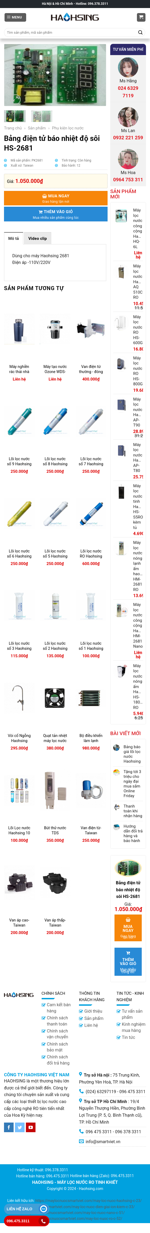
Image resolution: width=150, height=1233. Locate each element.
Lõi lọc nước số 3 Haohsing (19, 646)
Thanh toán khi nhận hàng (133, 811)
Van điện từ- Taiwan (91, 830)
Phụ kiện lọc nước (68, 128)
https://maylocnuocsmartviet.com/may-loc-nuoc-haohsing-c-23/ (88, 1201)
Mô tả (13, 238)
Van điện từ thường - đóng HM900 (91, 371)
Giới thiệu (93, 1011)
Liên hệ (91, 1025)
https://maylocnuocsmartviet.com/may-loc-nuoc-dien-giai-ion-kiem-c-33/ (74, 1207)
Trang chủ (13, 128)
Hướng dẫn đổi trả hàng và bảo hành (133, 833)
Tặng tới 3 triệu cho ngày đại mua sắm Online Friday (132, 783)
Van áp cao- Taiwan (19, 923)
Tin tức (128, 1037)
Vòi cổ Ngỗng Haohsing (19, 738)
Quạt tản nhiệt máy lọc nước (55, 738)
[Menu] (15, 17)
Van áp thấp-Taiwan (55, 923)
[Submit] (140, 32)
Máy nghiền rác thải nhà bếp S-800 (19, 371)
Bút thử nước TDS (55, 830)
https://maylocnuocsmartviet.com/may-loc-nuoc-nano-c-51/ (75, 1213)
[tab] (13, 238)
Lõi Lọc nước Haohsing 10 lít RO (19, 833)
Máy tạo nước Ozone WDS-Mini (55, 371)
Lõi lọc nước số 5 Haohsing (55, 554)
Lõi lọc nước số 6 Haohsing (19, 554)
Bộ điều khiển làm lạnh (91, 738)
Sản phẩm (37, 128)
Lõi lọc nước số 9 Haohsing (19, 461)
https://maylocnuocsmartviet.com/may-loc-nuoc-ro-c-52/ (75, 1218)
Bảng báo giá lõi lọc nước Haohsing (132, 754)
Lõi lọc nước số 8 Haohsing (55, 461)
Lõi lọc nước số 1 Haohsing (91, 646)
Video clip (37, 238)
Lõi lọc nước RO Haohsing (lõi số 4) (91, 556)
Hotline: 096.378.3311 (92, 4)
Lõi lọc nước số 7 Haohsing (91, 461)
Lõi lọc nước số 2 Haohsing (55, 646)
